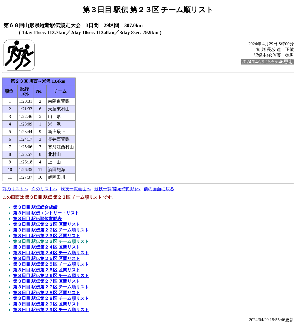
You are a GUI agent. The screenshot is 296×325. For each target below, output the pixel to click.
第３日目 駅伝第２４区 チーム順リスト (51, 252)
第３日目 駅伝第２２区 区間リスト (46, 224)
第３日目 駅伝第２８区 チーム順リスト (51, 298)
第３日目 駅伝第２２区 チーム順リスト (51, 230)
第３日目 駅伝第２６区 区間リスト (46, 270)
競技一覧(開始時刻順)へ (117, 188)
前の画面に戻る (159, 188)
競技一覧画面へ (76, 188)
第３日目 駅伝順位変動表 (37, 218)
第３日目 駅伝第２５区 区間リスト (46, 258)
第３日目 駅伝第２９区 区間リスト (46, 304)
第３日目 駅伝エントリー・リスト (46, 213)
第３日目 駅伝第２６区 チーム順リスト (51, 275)
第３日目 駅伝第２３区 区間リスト (46, 235)
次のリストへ (44, 188)
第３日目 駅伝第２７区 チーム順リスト (51, 287)
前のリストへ (15, 188)
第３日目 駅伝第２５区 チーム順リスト (51, 264)
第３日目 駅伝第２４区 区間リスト (46, 247)
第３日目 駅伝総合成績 (35, 207)
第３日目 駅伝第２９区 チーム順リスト (51, 309)
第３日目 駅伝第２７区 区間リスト (46, 281)
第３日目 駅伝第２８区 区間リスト (46, 292)
